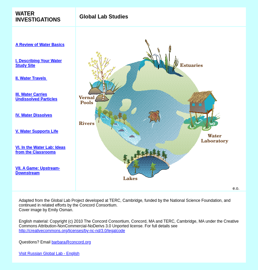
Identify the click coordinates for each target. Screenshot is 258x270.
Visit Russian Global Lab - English (49, 253)
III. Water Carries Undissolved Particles (36, 96)
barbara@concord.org (71, 242)
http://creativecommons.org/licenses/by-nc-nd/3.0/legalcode (72, 230)
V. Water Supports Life (36, 131)
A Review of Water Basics (39, 44)
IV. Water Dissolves (33, 115)
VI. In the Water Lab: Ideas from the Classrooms (40, 149)
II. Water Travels (31, 78)
